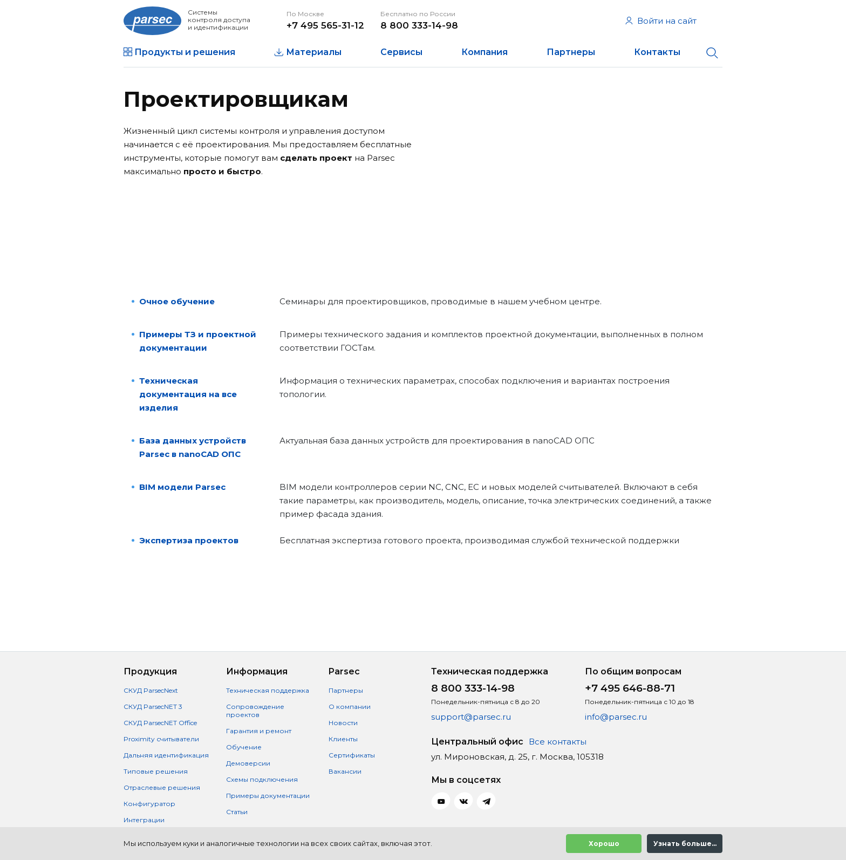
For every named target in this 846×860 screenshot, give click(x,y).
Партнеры (571, 52)
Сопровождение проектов (255, 710)
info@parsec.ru (616, 717)
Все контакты (557, 741)
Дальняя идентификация (166, 755)
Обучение (244, 747)
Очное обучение (177, 301)
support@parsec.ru (471, 717)
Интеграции (144, 820)
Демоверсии (248, 763)
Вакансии (345, 771)
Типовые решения (156, 771)
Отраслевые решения (162, 787)
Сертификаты (352, 755)
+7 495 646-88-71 (630, 688)
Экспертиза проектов (188, 540)
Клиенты (343, 739)
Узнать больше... (685, 843)
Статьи (237, 812)
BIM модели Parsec (182, 487)
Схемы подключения (262, 779)
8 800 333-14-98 (419, 25)
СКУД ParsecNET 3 (153, 706)
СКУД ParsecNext (151, 690)
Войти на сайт (661, 21)
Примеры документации (268, 795)
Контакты (657, 52)
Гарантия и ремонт (258, 731)
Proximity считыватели (161, 739)
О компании (350, 706)
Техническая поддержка (267, 690)
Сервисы (401, 52)
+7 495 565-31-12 (325, 25)
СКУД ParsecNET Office (160, 723)
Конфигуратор (149, 804)
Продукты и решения (184, 52)
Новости (343, 723)
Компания (484, 52)
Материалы (314, 52)
